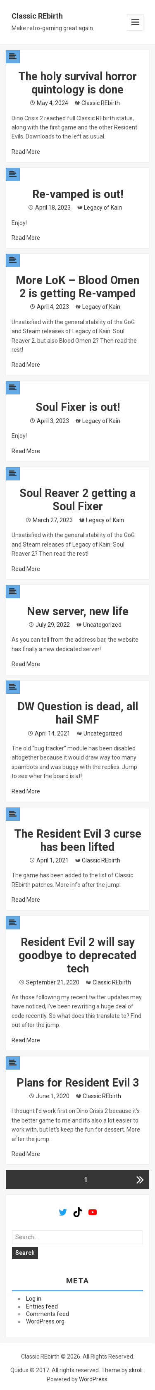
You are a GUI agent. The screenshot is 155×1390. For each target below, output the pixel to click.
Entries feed (42, 1306)
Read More (26, 151)
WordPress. (94, 1379)
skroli (136, 1370)
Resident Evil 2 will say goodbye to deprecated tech (77, 955)
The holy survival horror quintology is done (77, 83)
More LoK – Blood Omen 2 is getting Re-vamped (77, 287)
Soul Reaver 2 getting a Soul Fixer (77, 500)
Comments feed (47, 1314)
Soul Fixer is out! (78, 407)
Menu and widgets (135, 22)
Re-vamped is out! (77, 194)
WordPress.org (45, 1321)
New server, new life (78, 611)
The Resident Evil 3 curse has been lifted (77, 840)
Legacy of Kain (103, 207)
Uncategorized (102, 624)
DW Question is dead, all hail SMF (77, 713)
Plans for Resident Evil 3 (78, 1082)
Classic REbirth (37, 16)
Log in (33, 1298)
